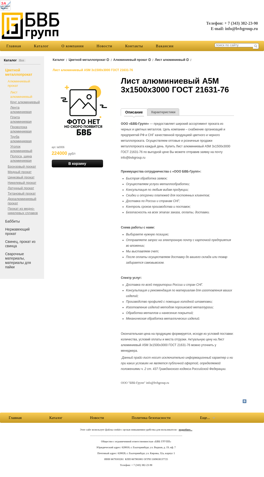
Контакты (134, 46)
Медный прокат (20, 172)
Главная (13, 46)
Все (21, 60)
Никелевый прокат (22, 183)
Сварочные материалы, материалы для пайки (18, 260)
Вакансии (165, 46)
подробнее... (185, 429)
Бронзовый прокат (22, 166)
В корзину (77, 163)
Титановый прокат (22, 193)
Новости (104, 46)
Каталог (41, 46)
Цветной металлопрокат (18, 72)
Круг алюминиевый (25, 102)
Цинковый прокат (21, 177)
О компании (73, 46)
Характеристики (163, 112)
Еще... (205, 418)
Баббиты (12, 221)
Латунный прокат (21, 188)
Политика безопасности (151, 418)
